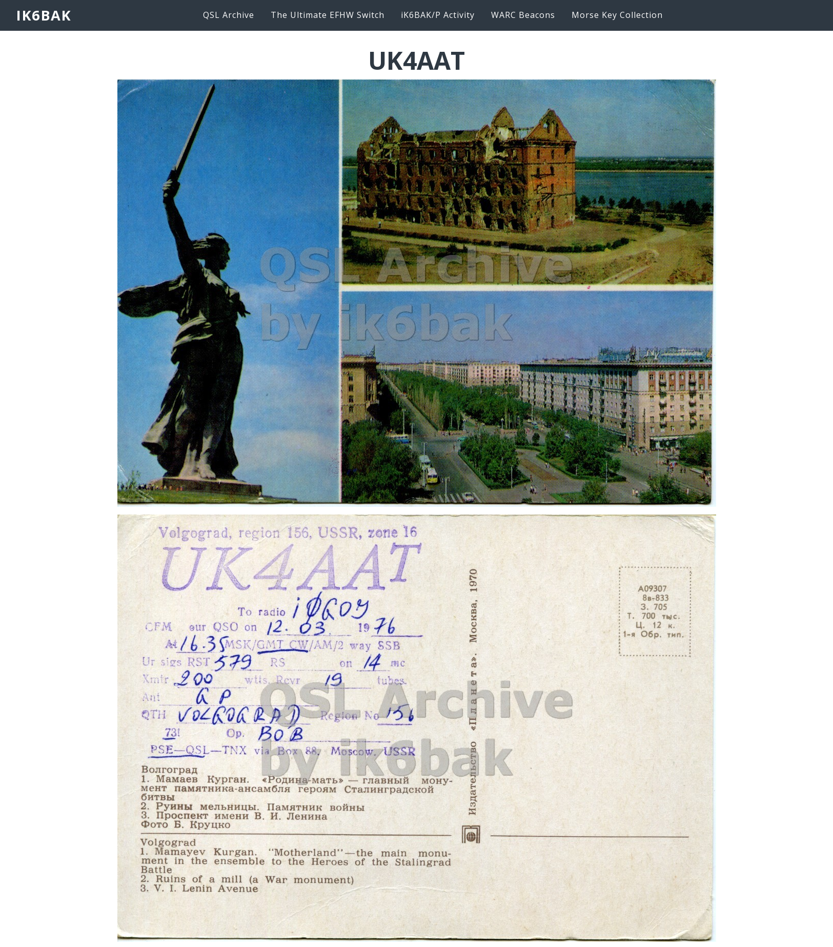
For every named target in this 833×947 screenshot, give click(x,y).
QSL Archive (228, 15)
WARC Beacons (523, 15)
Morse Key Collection (617, 15)
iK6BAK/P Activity (438, 15)
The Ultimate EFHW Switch (327, 15)
